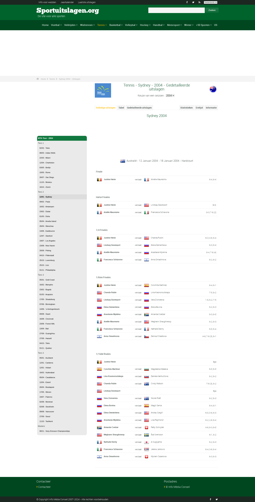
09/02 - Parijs (45, 202)
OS (215, 25)
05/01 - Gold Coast (47, 280)
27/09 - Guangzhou (47, 333)
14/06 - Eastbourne (47, 231)
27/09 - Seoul (45, 416)
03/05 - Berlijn (45, 168)
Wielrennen (86, 25)
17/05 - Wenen (45, 392)
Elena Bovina (156, 306)
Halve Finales (103, 196)
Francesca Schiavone (160, 212)
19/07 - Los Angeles (47, 241)
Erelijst (199, 107)
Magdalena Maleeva (159, 368)
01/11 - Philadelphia (47, 270)
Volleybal (130, 25)
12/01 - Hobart (45, 368)
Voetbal (55, 25)
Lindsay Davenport (159, 204)
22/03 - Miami (45, 158)
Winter (187, 25)
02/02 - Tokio (45, 148)
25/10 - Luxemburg (47, 260)
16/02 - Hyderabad (47, 372)
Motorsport (173, 25)
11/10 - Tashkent (46, 421)
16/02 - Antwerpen (47, 207)
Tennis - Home (44, 131)
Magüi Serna (156, 405)
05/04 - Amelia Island (48, 221)
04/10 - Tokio (45, 343)
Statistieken (186, 107)
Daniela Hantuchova (159, 376)
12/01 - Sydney (46, 197)
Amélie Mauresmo (159, 179)
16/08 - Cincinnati (47, 319)
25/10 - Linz (44, 265)
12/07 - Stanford (46, 236)
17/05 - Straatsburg (47, 299)
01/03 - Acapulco (46, 294)
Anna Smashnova (158, 259)
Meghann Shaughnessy (161, 321)
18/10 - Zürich (45, 187)
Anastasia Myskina (159, 252)
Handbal (157, 25)
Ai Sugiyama (156, 441)
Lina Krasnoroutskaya (160, 292)
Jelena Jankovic (158, 449)
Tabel (121, 107)
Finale (99, 171)
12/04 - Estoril (45, 382)
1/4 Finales (101, 229)
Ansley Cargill (157, 412)
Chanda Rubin (157, 237)
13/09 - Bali (44, 329)
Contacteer (44, 487)
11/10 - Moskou (46, 182)
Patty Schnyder (157, 427)
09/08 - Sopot (45, 314)
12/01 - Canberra (46, 363)
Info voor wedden (47, 2)
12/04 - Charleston (47, 163)
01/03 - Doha (45, 216)
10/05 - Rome (45, 172)
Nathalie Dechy (157, 328)
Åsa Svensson (157, 434)
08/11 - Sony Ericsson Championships (55, 431)
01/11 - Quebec (46, 348)
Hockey (144, 25)
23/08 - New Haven (47, 246)
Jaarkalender (67, 2)
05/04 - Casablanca (47, 377)
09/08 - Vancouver (47, 412)
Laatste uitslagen (87, 2)
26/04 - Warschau (47, 226)
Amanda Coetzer (158, 314)
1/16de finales (103, 353)
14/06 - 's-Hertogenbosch (50, 309)
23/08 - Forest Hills (47, 324)
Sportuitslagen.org (48, 10)
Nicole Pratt (156, 398)
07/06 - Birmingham (47, 304)
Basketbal (115, 25)
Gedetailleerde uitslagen (139, 107)
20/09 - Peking (45, 250)
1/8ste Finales (103, 277)
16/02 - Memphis (46, 285)
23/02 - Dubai (45, 211)
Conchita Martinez (159, 285)
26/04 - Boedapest (47, 387)
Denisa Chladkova (158, 336)
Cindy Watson (157, 383)
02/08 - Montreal (46, 402)
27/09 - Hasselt (46, 338)
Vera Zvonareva (157, 299)
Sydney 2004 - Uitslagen (69, 79)
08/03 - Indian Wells (47, 153)
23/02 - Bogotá (45, 290)
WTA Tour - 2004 (62, 138)
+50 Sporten (203, 25)
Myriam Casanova (158, 456)
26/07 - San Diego (47, 177)
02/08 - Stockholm (47, 407)
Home (45, 25)
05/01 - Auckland (46, 358)
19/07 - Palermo (46, 397)
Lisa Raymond (157, 420)
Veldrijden (69, 25)
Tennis (101, 25)
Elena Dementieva (158, 245)
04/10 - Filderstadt (47, 255)
